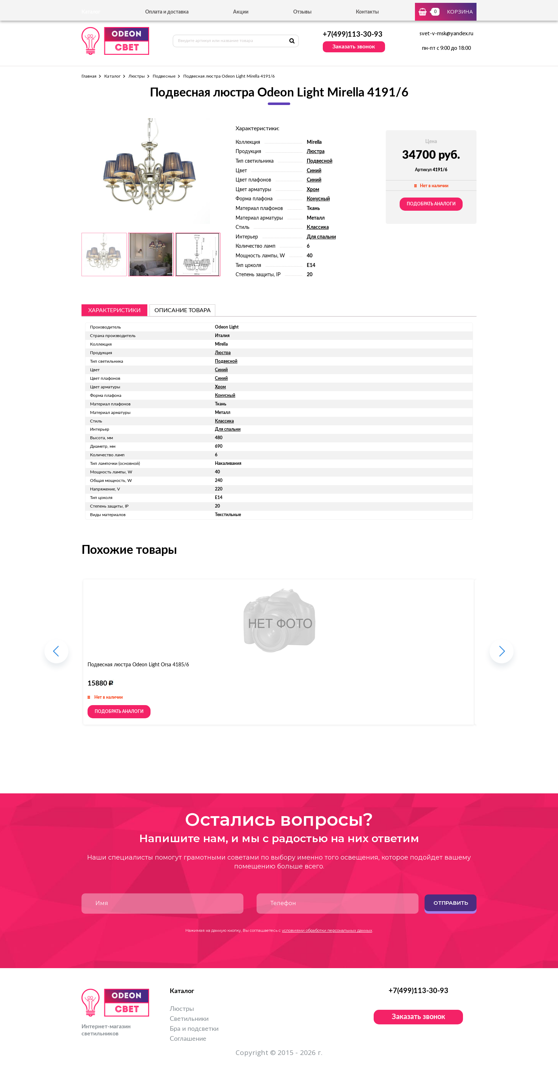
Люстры (136, 76)
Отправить (450, 902)
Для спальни (321, 237)
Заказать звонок (353, 46)
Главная (88, 76)
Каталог (112, 76)
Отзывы (302, 12)
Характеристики (114, 310)
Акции (240, 12)
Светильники (189, 1019)
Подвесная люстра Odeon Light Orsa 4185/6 (138, 664)
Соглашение (188, 1039)
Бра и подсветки (194, 1029)
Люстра (316, 151)
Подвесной (319, 161)
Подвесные (164, 76)
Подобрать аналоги (431, 204)
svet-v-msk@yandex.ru (446, 34)
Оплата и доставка (167, 12)
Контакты (367, 12)
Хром (313, 189)
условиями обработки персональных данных (327, 930)
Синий (314, 170)
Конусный (318, 198)
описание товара (182, 310)
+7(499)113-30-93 (353, 34)
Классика (318, 227)
